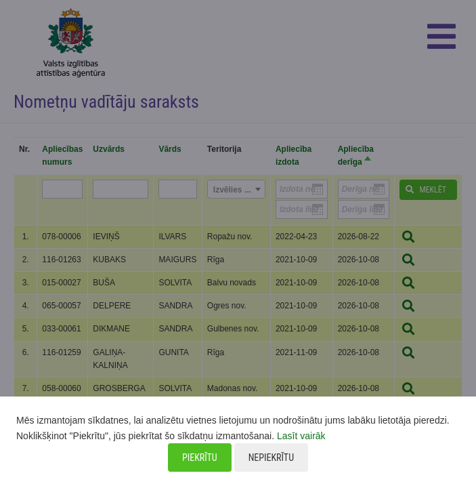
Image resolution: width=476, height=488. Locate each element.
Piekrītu (199, 457)
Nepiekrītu (271, 457)
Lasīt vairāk (301, 435)
